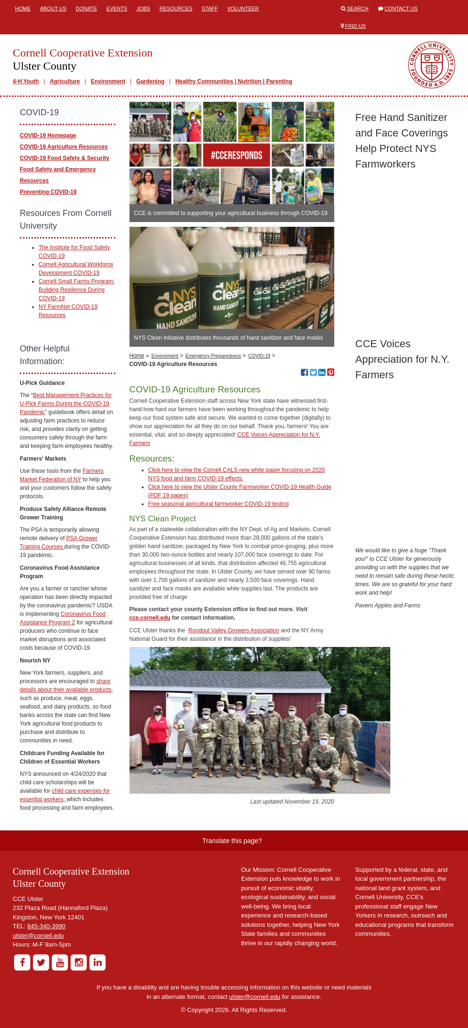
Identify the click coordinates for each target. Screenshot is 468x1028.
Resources (176, 8)
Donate (86, 8)
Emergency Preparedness (213, 356)
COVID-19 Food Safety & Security (64, 158)
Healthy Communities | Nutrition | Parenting (233, 81)
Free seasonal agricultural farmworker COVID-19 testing (218, 504)
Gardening (150, 81)
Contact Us (401, 8)
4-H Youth (26, 81)
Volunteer (243, 8)
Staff (210, 8)
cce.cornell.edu (149, 617)
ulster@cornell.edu (38, 935)
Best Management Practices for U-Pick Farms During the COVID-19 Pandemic (66, 403)
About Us (53, 8)
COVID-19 (259, 356)
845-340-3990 (46, 926)
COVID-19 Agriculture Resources (64, 146)
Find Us (355, 26)
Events (116, 8)
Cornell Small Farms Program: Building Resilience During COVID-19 (76, 290)
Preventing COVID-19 (48, 192)
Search (358, 8)
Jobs (143, 8)
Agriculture (65, 81)
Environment (108, 81)
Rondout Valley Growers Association (233, 630)
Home (23, 8)
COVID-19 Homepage (48, 135)
